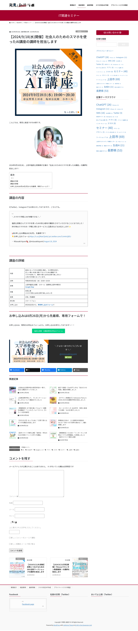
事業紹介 (14, 588)
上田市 (70, 450)
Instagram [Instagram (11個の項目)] (121, 57)
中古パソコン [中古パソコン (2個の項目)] (122, 142)
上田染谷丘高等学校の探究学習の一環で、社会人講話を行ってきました (32, 389)
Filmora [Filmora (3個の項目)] (112, 58)
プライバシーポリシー (105, 50)
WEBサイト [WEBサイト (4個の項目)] (108, 64)
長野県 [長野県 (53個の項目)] (102, 91)
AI (23, 450)
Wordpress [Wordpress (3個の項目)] (116, 65)
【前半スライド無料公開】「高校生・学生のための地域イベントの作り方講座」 (32, 434)
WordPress (57, 626)
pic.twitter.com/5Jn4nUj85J (60, 236)
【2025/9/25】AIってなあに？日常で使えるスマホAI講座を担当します (32, 422)
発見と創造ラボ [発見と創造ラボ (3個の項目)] (118, 87)
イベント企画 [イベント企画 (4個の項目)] (118, 68)
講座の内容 (14, 181)
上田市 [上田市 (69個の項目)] (113, 79)
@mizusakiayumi (68, 354)
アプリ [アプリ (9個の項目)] (110, 67)
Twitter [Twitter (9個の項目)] (100, 64)
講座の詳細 (14, 183)
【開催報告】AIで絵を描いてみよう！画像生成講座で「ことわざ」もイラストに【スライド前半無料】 (32, 410)
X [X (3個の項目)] (122, 65)
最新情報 (32, 588)
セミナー (63, 450)
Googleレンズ (39, 450)
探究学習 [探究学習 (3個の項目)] (118, 84)
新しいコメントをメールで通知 (23, 538)
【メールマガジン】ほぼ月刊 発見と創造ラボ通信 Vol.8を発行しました (72, 409)
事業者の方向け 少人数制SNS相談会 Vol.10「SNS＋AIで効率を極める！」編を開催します (72, 423)
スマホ (55, 450)
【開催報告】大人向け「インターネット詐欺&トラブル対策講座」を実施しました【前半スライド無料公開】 (72, 435)
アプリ (48, 450)
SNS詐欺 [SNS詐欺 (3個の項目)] (119, 61)
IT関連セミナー (81, 31)
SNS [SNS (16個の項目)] (111, 61)
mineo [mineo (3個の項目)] (104, 61)
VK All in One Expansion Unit (83, 626)
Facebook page (28, 604)
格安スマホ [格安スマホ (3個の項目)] (99, 87)
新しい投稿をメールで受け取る (23, 544)
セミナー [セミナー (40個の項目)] (121, 71)
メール (11, 510)
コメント (13, 497)
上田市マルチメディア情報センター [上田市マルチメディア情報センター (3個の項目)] (105, 84)
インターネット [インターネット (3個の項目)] (100, 72)
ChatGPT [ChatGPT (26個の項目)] (102, 57)
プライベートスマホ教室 (62, 588)
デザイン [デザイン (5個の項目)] (105, 75)
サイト (11, 516)
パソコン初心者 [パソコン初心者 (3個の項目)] (114, 75)
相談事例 (23, 588)
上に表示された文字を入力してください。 (25, 528)
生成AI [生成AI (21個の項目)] (109, 87)
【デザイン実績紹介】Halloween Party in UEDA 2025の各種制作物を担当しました (72, 399)
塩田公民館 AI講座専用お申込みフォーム (48, 331)
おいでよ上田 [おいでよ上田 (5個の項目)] (101, 68)
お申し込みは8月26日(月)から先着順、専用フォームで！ (30, 186)
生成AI (77, 450)
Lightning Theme (68, 626)
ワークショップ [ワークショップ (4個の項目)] (101, 80)
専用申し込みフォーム (45, 305)
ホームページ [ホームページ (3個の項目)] (123, 75)
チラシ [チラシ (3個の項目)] (98, 75)
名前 (11, 503)
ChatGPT (29, 450)
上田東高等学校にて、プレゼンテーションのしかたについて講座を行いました (32, 399)
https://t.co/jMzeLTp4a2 (39, 236)
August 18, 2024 (50, 241)
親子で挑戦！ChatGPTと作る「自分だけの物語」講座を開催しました (72, 389)
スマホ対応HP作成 (44, 588)
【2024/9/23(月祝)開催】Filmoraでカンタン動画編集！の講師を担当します (61, 569)
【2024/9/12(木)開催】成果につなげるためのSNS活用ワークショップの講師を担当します (36, 569)
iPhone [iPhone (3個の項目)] (98, 61)
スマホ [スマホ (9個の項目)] (109, 71)
